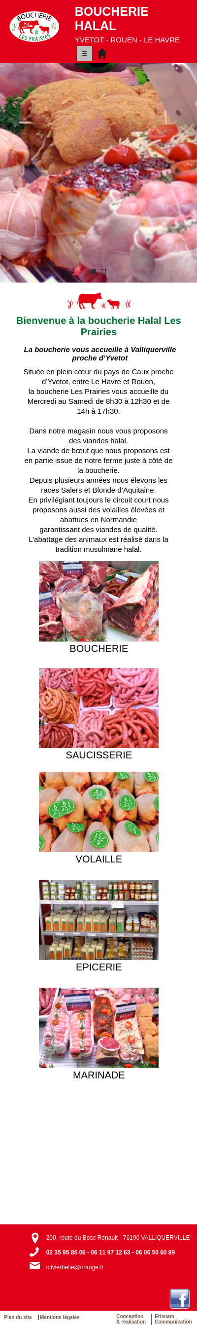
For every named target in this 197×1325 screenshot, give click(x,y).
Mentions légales (60, 1317)
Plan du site (19, 1317)
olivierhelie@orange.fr (75, 1267)
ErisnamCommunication (173, 1319)
